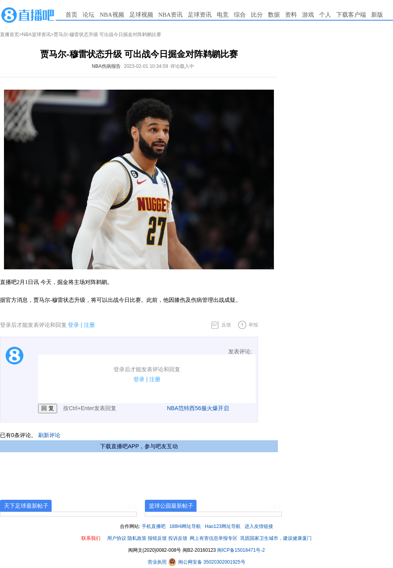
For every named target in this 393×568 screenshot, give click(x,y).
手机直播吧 (154, 526)
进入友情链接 (259, 526)
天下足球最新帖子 (26, 506)
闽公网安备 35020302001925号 (206, 562)
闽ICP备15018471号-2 (241, 550)
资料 (291, 15)
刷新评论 (49, 435)
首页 (71, 15)
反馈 (226, 325)
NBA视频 (112, 15)
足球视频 (141, 15)
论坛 (88, 15)
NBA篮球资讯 (36, 34)
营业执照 (158, 562)
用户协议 (116, 538)
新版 (377, 15)
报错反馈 (157, 538)
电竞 (223, 15)
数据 (274, 15)
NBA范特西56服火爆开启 (198, 408)
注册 (89, 325)
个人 (325, 15)
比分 (257, 15)
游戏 (308, 15)
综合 (240, 15)
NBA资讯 (170, 15)
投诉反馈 (177, 538)
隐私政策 (136, 538)
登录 (73, 325)
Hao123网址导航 (223, 526)
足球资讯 (200, 15)
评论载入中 (182, 66)
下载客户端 (351, 15)
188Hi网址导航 (185, 526)
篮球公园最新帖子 (171, 506)
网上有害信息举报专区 (213, 538)
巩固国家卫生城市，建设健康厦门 (276, 538)
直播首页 (9, 34)
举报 (253, 325)
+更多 (131, 506)
